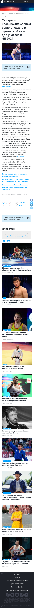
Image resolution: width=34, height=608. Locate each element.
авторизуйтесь (9, 236)
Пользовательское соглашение (17, 581)
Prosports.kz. (6, 86)
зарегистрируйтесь (22, 236)
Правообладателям (17, 584)
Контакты (17, 577)
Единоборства (12, 13)
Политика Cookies (17, 587)
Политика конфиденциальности (17, 590)
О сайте (17, 574)
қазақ (26, 1)
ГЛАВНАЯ (4, 13)
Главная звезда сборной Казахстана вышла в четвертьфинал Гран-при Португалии (15, 187)
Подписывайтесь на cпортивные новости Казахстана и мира (16, 67)
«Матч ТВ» (20, 156)
